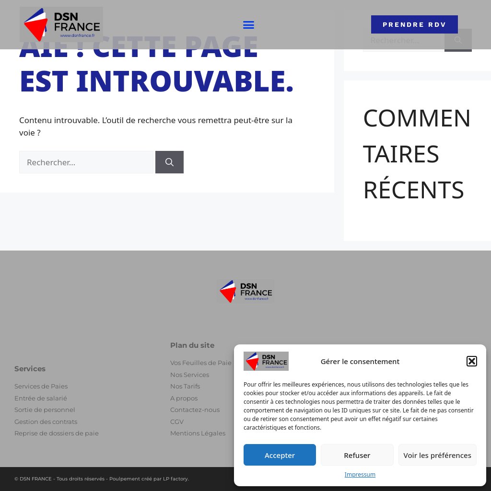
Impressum (360, 474)
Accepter (280, 455)
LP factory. (176, 479)
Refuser (357, 455)
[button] (472, 361)
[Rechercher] (169, 162)
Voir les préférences (437, 455)
